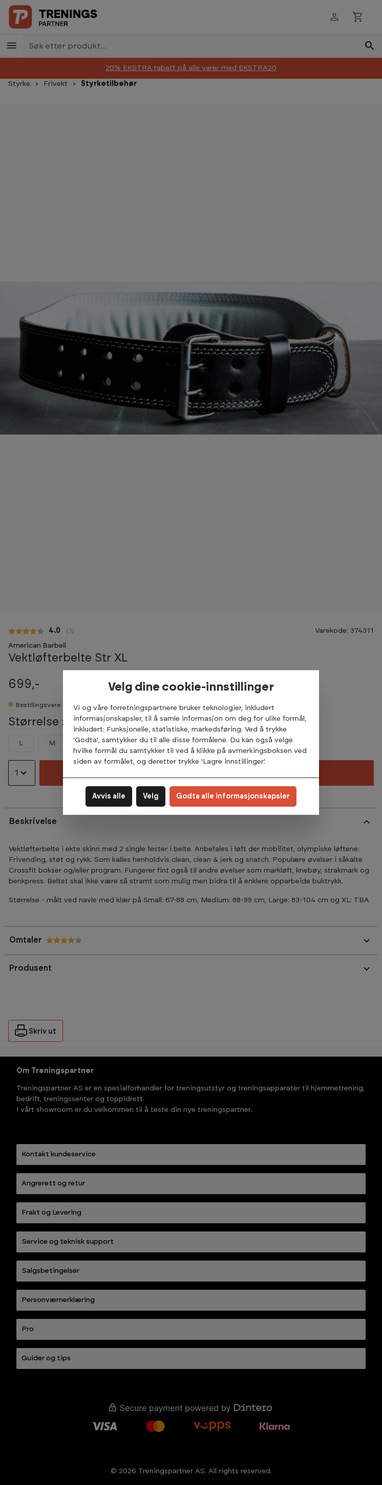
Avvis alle (108, 796)
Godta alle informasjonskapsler (233, 796)
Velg (151, 796)
